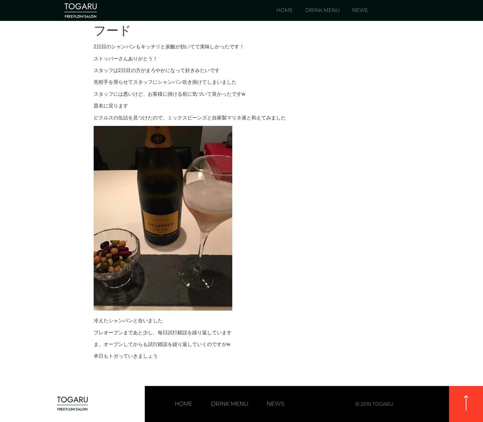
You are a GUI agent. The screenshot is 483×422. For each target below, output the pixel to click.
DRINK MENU (322, 10)
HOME (284, 10)
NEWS (360, 10)
